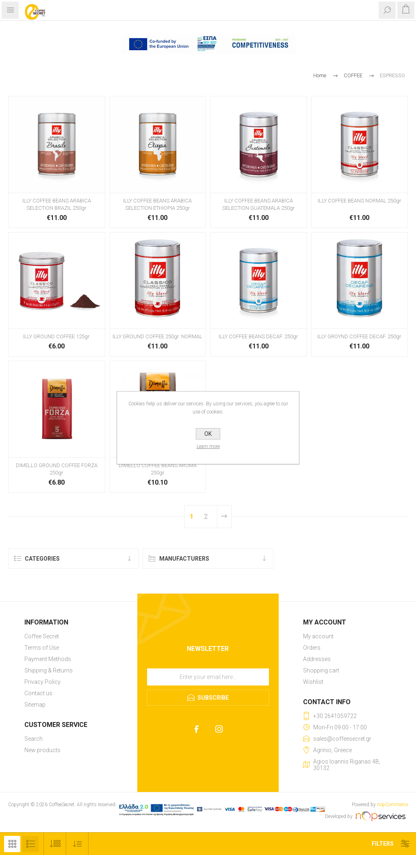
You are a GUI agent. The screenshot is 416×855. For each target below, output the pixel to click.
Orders (312, 647)
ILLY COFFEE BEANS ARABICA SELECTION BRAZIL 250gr (56, 204)
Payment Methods (47, 659)
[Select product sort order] (77, 844)
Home (319, 75)
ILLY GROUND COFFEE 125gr (56, 336)
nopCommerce (392, 804)
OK (208, 434)
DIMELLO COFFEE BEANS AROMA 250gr (158, 469)
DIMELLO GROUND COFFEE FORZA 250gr (57, 469)
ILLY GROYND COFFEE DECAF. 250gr (359, 336)
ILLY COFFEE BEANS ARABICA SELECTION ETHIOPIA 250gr (157, 204)
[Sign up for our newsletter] (208, 676)
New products (42, 750)
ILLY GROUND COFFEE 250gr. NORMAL (157, 336)
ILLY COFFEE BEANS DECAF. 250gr (258, 336)
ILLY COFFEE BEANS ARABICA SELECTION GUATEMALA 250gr (258, 204)
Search (33, 738)
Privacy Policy (42, 682)
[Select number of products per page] (55, 844)
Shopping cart (321, 670)
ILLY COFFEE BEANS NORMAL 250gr (359, 201)
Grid (12, 844)
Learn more (208, 446)
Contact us (38, 693)
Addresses (317, 659)
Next (224, 516)
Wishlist (313, 682)
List (30, 844)
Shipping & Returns (48, 670)
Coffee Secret (41, 636)
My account (318, 636)
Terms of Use (41, 647)
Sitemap (35, 704)
